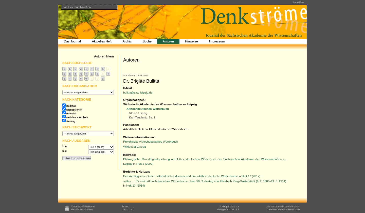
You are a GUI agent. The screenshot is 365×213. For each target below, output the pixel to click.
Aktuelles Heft (102, 41)
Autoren (168, 41)
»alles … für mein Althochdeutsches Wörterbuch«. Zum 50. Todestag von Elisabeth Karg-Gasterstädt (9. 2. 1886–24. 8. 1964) (204, 181)
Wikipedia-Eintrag (134, 146)
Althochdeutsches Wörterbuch (147, 108)
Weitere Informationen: (139, 137)
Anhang (71, 121)
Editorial (71, 113)
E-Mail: (128, 88)
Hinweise (191, 41)
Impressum (217, 41)
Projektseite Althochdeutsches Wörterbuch (150, 141)
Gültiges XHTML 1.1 (228, 209)
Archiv (127, 41)
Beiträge (71, 105)
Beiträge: (129, 154)
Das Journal (72, 41)
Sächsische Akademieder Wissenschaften (83, 208)
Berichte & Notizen (77, 117)
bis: (64, 150)
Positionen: (131, 124)
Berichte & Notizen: (136, 171)
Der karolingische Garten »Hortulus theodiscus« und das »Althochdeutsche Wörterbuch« (180, 176)
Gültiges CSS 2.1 (230, 206)
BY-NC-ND (283, 209)
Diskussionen (74, 109)
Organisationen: (134, 99)
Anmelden (298, 2)
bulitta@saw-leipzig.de (137, 92)
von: (64, 146)
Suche (147, 41)
